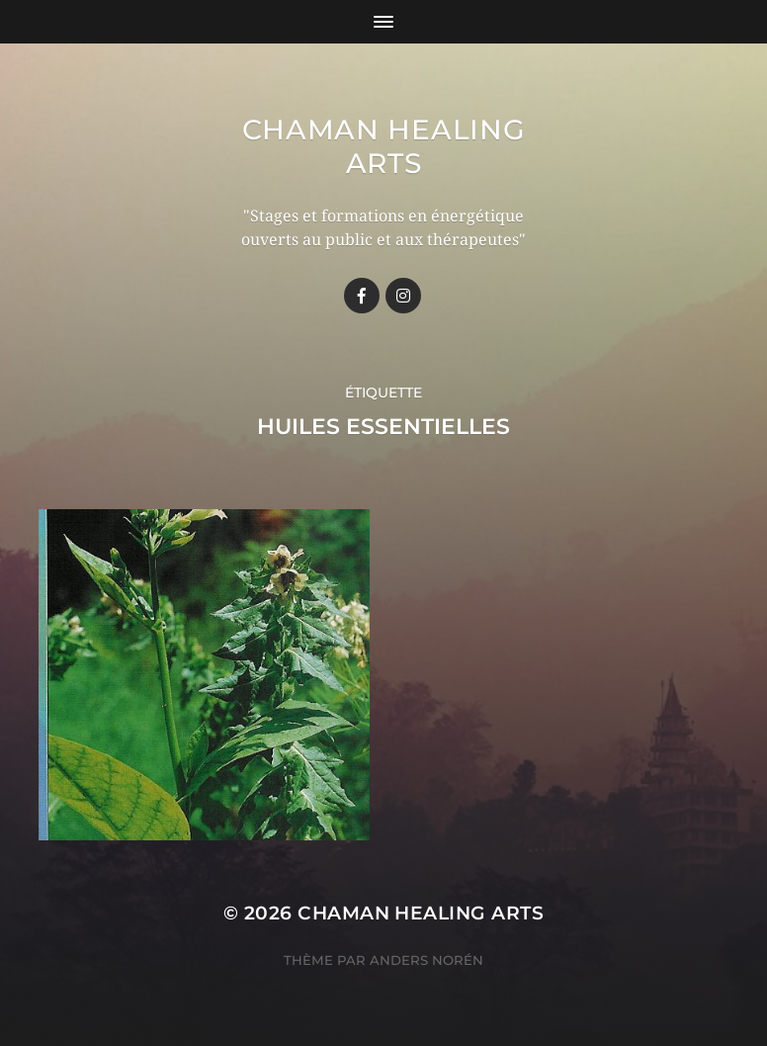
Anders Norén (426, 960)
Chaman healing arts (384, 146)
